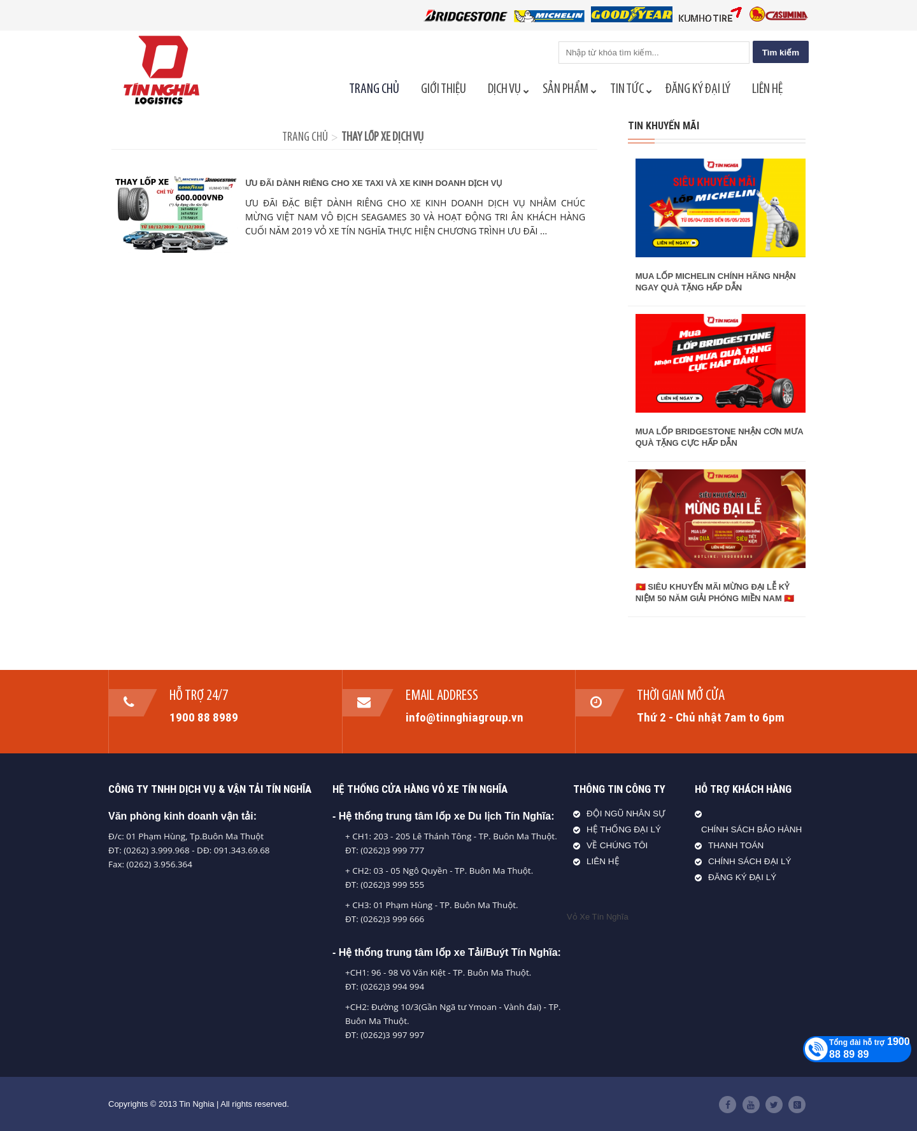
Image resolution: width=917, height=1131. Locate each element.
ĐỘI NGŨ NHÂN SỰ (625, 813)
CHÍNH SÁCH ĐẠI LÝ (750, 861)
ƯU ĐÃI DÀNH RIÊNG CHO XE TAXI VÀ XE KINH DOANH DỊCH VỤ (373, 183)
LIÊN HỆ (603, 861)
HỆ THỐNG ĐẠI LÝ (623, 829)
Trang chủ (305, 137)
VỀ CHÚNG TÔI (617, 845)
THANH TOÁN (736, 845)
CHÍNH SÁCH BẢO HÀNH (751, 829)
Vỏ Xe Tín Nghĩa (598, 916)
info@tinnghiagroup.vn (464, 717)
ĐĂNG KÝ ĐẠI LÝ (742, 877)
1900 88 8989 (203, 717)
